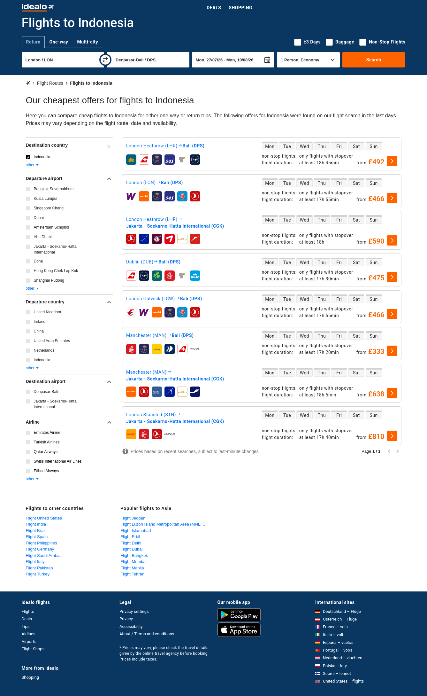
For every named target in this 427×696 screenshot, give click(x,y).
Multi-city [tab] (87, 41)
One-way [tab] (59, 41)
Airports (29, 641)
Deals (214, 7)
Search (373, 59)
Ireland (40, 321)
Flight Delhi (130, 543)
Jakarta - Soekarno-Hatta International (55, 249)
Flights (28, 611)
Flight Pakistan (39, 568)
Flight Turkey (38, 574)
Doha (38, 261)
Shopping (240, 7)
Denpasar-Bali (46, 391)
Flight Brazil (37, 530)
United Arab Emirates (52, 341)
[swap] (105, 60)
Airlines (28, 633)
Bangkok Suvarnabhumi (54, 189)
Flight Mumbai (133, 561)
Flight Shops (33, 648)
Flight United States (44, 518)
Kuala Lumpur (46, 198)
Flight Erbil (130, 536)
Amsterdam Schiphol (51, 227)
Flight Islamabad (135, 530)
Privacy (126, 618)
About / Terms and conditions (146, 633)
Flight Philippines (41, 543)
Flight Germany (40, 549)
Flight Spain (37, 536)
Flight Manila (132, 568)
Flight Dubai (131, 549)
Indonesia (42, 157)
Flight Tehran (132, 574)
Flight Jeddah (132, 518)
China (39, 331)
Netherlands (44, 350)
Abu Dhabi (43, 237)
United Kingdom (47, 312)
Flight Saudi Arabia (43, 555)
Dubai (39, 217)
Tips (26, 626)
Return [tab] (33, 41)
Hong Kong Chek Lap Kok (56, 271)
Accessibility (131, 626)
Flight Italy (35, 561)
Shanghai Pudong (49, 280)
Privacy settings (134, 611)
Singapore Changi (49, 208)
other (33, 165)
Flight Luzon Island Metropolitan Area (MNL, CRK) (166, 524)
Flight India (36, 524)
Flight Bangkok (134, 555)
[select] (392, 161)
